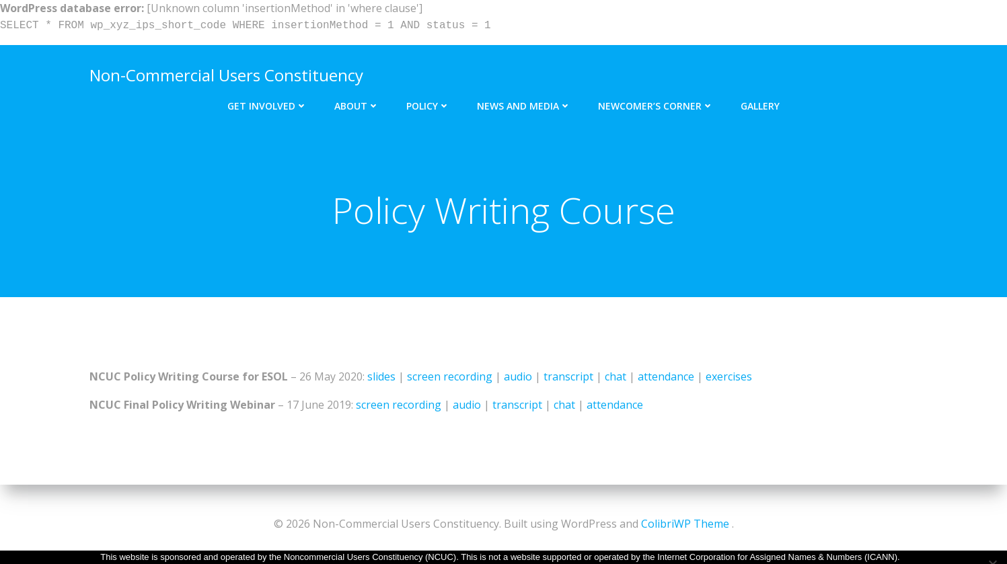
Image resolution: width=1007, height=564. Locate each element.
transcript (568, 376)
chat (615, 376)
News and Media (524, 105)
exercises (729, 376)
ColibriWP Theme (685, 523)
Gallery (760, 105)
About (356, 105)
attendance (666, 376)
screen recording (449, 376)
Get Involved (267, 105)
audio (518, 376)
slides (381, 376)
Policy (428, 105)
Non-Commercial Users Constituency (226, 75)
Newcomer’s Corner (656, 105)
